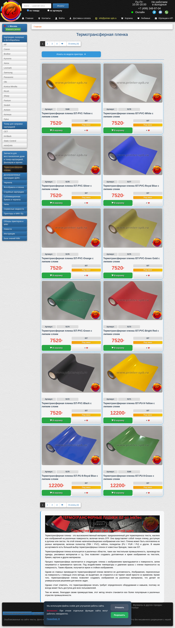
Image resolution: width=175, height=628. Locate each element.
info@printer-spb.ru (105, 18)
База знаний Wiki (12, 238)
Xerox (6, 63)
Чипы (6, 204)
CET (6, 131)
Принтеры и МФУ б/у (13, 213)
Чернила (8, 182)
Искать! (60, 6)
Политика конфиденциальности (17, 613)
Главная (27, 18)
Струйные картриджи (14, 192)
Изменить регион (13, 29)
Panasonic (8, 77)
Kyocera (7, 58)
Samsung (8, 72)
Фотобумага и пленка (14, 187)
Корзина (127, 18)
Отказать (119, 607)
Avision (7, 110)
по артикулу (54, 10)
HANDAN (8, 145)
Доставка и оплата (80, 18)
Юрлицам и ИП (164, 18)
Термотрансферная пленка (13, 168)
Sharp (6, 96)
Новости (8, 229)
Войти (60, 18)
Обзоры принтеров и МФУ (13, 223)
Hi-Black (7, 136)
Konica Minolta (10, 86)
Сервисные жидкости (14, 209)
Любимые (143, 18)
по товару (33, 10)
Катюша (7, 114)
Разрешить (119, 615)
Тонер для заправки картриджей (13, 125)
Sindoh (7, 105)
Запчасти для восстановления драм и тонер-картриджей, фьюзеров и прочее (14, 158)
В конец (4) (73, 44)
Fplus (6, 119)
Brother (7, 54)
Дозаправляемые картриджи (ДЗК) (12, 176)
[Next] (63, 43)
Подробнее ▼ (53, 619)
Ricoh (6, 91)
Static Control (10, 141)
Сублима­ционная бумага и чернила (12, 198)
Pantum (7, 100)
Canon (7, 49)
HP (5, 44)
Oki (5, 82)
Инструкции (9, 233)
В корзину (56, 130)
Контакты (44, 18)
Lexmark (8, 68)
